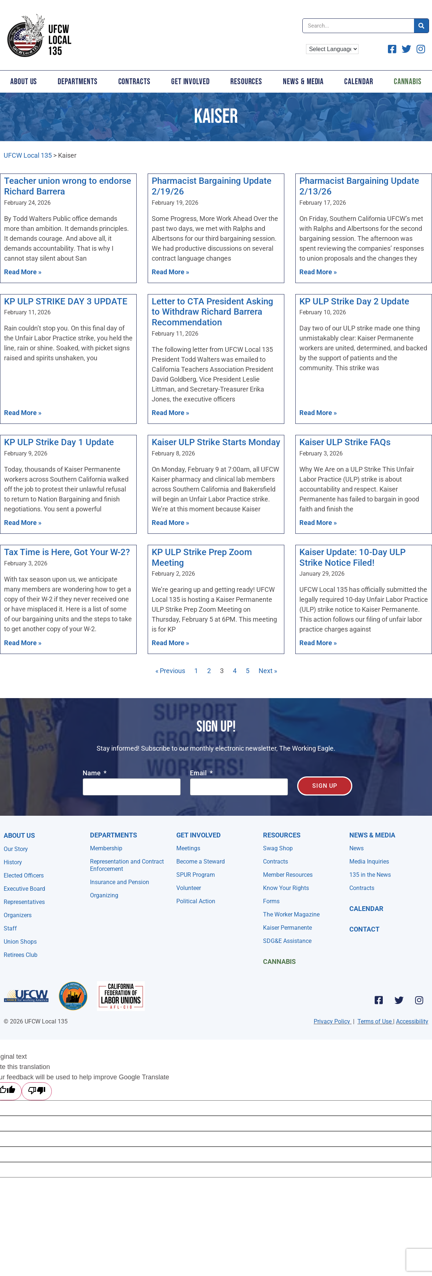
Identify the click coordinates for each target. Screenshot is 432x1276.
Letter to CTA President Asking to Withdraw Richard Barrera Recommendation (212, 312)
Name (92, 773)
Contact (364, 929)
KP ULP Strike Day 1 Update (59, 442)
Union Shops (20, 941)
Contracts (134, 81)
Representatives (24, 901)
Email (199, 773)
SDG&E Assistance (287, 940)
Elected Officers (24, 875)
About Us (23, 81)
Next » (268, 671)
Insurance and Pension (119, 882)
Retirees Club (20, 954)
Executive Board (24, 888)
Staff (10, 928)
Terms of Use (374, 1021)
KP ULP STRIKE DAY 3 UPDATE (65, 301)
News (356, 848)
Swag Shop (278, 848)
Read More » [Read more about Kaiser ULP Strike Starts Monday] (170, 522)
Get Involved (190, 81)
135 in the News (370, 874)
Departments (77, 81)
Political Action (195, 901)
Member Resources (288, 874)
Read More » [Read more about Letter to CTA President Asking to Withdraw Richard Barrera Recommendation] (170, 413)
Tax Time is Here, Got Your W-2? (67, 552)
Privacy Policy (332, 1021)
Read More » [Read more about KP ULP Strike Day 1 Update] (23, 522)
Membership (106, 848)
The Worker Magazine (291, 914)
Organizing (104, 895)
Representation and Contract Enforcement (127, 865)
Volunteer (188, 887)
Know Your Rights (286, 887)
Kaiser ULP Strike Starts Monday (216, 442)
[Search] (421, 26)
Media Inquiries (369, 861)
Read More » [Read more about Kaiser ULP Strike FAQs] (318, 522)
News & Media (303, 81)
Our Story (16, 849)
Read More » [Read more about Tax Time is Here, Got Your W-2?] (23, 643)
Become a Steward (200, 861)
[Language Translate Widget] (332, 49)
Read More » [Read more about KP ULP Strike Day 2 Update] (318, 413)
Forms (271, 901)
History (13, 862)
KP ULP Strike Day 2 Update (354, 301)
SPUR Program (195, 874)
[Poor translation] (37, 1091)
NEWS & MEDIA (372, 835)
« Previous (170, 671)
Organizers (18, 915)
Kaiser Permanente (287, 927)
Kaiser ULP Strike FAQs (344, 442)
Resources (246, 81)
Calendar (358, 81)
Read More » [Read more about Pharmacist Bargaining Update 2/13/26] (318, 272)
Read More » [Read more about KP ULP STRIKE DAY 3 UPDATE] (23, 413)
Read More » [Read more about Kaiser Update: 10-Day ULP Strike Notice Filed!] (318, 643)
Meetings (188, 848)
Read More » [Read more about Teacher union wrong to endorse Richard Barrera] (23, 272)
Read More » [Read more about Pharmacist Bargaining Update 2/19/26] (170, 272)
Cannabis (279, 961)
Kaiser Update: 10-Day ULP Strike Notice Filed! (352, 557)
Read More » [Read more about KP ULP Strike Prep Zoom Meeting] (170, 643)
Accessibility (412, 1021)
